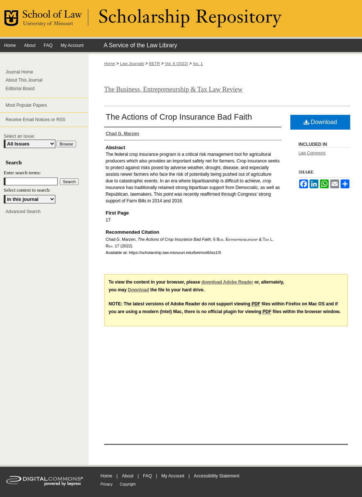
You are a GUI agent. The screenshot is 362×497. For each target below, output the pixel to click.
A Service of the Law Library (140, 45)
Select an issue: (19, 136)
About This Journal (24, 80)
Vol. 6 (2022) (176, 63)
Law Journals (132, 63)
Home (109, 63)
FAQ (147, 476)
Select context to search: (27, 190)
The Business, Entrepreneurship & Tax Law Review (173, 89)
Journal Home (19, 72)
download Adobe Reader (227, 282)
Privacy (106, 484)
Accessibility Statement (216, 476)
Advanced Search (23, 211)
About (127, 476)
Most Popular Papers (26, 105)
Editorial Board (20, 88)
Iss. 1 (198, 63)
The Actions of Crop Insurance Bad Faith (179, 116)
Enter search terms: (22, 172)
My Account (172, 476)
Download (320, 122)
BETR (154, 63)
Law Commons (311, 153)
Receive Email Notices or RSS (35, 119)
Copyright (128, 484)
